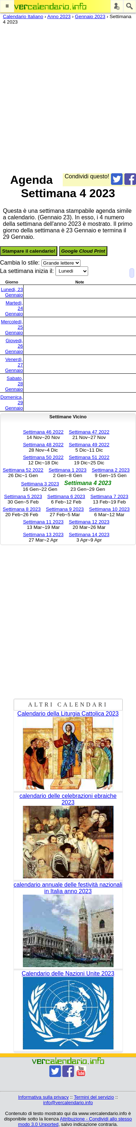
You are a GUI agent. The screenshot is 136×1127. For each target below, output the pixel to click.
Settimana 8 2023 (22, 509)
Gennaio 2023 (90, 16)
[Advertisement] (68, 97)
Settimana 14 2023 (89, 534)
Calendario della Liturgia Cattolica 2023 (68, 713)
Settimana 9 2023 (65, 509)
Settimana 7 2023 (109, 496)
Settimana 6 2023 (66, 496)
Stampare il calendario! (28, 251)
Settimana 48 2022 (43, 444)
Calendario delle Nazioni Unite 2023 (68, 973)
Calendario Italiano (23, 16)
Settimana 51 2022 (89, 457)
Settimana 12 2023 (89, 522)
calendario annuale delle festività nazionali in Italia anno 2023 (68, 888)
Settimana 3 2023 (40, 483)
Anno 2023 (58, 16)
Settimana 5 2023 (23, 496)
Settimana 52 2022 (23, 470)
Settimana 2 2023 (110, 470)
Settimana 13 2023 (43, 534)
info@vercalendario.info (68, 1102)
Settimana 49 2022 (89, 444)
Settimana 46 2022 (43, 432)
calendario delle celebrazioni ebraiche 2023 (68, 799)
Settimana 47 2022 (89, 432)
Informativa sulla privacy (43, 1097)
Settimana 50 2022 (43, 457)
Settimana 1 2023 (67, 470)
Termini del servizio (94, 1097)
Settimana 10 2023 (109, 509)
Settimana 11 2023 (43, 522)
